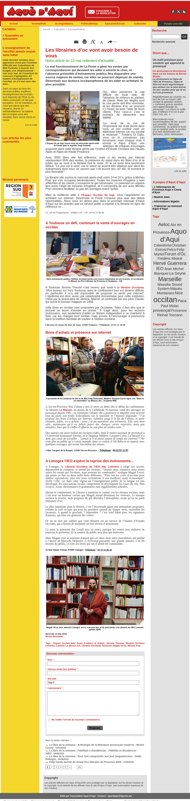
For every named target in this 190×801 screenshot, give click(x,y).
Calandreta (178, 233)
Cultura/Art (140, 23)
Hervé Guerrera (170, 250)
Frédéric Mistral (173, 246)
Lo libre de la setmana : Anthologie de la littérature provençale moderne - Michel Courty (91, 744)
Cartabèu (8, 28)
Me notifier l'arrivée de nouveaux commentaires (76, 719)
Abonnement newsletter (17, 796)
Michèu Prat (120, 645)
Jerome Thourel (107, 642)
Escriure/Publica (75, 29)
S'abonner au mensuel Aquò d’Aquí (167, 203)
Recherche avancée (162, 41)
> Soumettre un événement (18, 35)
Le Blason (65, 409)
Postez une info (173, 23)
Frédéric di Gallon (89, 642)
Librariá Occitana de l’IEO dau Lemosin (92, 466)
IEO (161, 255)
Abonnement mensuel (48, 796)
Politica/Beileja (89, 23)
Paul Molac (162, 284)
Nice (177, 272)
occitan (166, 278)
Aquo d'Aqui (169, 229)
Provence (165, 288)
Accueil (13, 23)
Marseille (164, 264)
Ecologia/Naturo (64, 23)
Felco (181, 238)
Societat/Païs (39, 23)
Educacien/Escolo (115, 23)
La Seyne (176, 259)
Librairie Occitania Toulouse (84, 645)
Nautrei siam (161, 193)
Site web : (52, 678)
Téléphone (104, 450)
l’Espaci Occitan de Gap (97, 194)
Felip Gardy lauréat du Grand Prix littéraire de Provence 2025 (78, 756)
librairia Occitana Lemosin (130, 642)
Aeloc (165, 219)
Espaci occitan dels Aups (65, 642)
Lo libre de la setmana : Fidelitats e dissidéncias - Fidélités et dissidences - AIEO (88, 749)
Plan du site (79, 796)
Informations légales (166, 197)
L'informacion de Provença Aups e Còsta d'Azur (169, 188)
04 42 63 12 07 (119, 450)
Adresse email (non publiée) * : (63, 668)
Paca (180, 279)
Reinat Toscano (172, 289)
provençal (177, 284)
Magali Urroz (105, 645)
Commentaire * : (55, 687)
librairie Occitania (131, 287)
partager (112, 41)
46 (78, 761)
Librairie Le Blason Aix (57, 645)
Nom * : (51, 659)
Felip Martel (165, 242)
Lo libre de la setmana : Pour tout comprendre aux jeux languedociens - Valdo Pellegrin (91, 751)
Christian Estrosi (165, 238)
